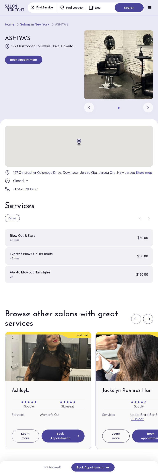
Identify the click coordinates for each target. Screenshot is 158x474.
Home (9, 24)
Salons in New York (34, 24)
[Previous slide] (89, 107)
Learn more (25, 436)
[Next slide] (148, 107)
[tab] (119, 108)
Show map (144, 172)
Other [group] (12, 218)
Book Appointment (23, 60)
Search (129, 7)
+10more (137, 419)
